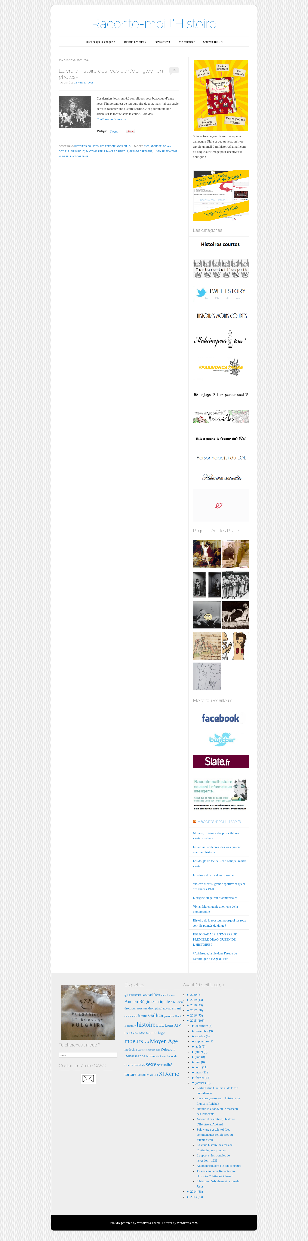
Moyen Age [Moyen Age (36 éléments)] (164, 1041)
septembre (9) (204, 1041)
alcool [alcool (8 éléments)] (164, 995)
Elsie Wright (76, 151)
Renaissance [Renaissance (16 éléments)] (134, 1056)
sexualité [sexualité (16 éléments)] (164, 1064)
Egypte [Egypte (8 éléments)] (167, 1008)
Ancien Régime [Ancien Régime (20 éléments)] (139, 1001)
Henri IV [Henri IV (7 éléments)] (131, 1025)
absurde (156, 146)
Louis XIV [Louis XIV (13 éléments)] (173, 1025)
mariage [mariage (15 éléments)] (157, 1032)
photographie (79, 156)
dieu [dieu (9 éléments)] (180, 1002)
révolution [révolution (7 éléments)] (160, 1056)
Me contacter (186, 41)
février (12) (202, 1077)
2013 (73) (196, 1197)
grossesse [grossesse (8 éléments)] (169, 1016)
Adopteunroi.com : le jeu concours (219, 1165)
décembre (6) (204, 1025)
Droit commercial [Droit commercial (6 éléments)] (139, 1009)
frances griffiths (116, 151)
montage (172, 151)
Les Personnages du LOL (116, 146)
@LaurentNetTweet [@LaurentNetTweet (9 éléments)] (136, 995)
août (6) (200, 1046)
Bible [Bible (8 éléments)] (174, 1002)
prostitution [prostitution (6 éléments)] (149, 1050)
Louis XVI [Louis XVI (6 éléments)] (140, 1033)
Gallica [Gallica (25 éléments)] (155, 1015)
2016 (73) (196, 1015)
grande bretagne (140, 151)
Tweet (113, 131)
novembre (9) (204, 1031)
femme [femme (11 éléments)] (142, 1016)
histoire (159, 151)
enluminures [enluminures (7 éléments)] (130, 1016)
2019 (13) (196, 1000)
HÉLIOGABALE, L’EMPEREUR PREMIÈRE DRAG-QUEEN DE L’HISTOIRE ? (215, 939)
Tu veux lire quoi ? (134, 41)
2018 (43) (196, 1005)
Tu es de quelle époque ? (100, 41)
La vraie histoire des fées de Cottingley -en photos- (111, 73)
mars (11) (201, 1072)
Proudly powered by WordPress (130, 1223)
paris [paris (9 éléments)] (141, 1049)
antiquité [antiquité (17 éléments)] (162, 1001)
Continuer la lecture (111, 119)
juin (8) (200, 1057)
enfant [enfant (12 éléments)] (176, 1008)
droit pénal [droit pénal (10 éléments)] (155, 1008)
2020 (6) (195, 994)
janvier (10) (202, 1083)
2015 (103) (197, 1020)
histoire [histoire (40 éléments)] (146, 1024)
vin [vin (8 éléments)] (152, 1074)
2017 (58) (196, 1010)
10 (174, 70)
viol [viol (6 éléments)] (156, 1075)
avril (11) (201, 1067)
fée (100, 151)
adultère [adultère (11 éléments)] (154, 995)
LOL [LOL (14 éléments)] (160, 1025)
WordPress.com (187, 1223)
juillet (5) (201, 1052)
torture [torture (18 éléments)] (130, 1074)
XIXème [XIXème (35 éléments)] (168, 1073)
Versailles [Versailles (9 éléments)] (143, 1074)
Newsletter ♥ (162, 41)
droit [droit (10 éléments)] (127, 1008)
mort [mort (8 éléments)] (146, 1042)
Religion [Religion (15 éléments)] (167, 1049)
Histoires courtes (86, 146)
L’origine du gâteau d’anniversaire (215, 897)
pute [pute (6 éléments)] (158, 1050)
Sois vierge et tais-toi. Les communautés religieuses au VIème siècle (215, 1134)
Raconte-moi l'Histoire (154, 23)
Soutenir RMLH (212, 41)
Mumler (64, 156)
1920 (146, 146)
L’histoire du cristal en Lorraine (213, 875)
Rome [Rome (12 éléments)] (150, 1056)
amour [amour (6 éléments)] (172, 995)
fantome (91, 151)
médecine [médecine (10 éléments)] (130, 1049)
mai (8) (200, 1062)
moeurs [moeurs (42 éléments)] (133, 1040)
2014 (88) (196, 1191)
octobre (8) (202, 1036)
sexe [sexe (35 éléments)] (151, 1064)
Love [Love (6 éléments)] (148, 1033)
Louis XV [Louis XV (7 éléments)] (129, 1032)
